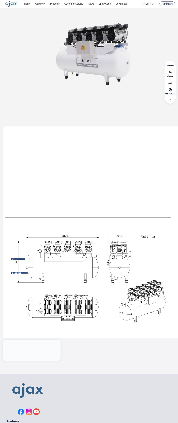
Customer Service (73, 4)
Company (40, 4)
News (91, 4)
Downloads (121, 4)
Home (27, 4)
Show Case (105, 4)
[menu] (82, 4)
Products (55, 4)
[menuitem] (27, 4)
